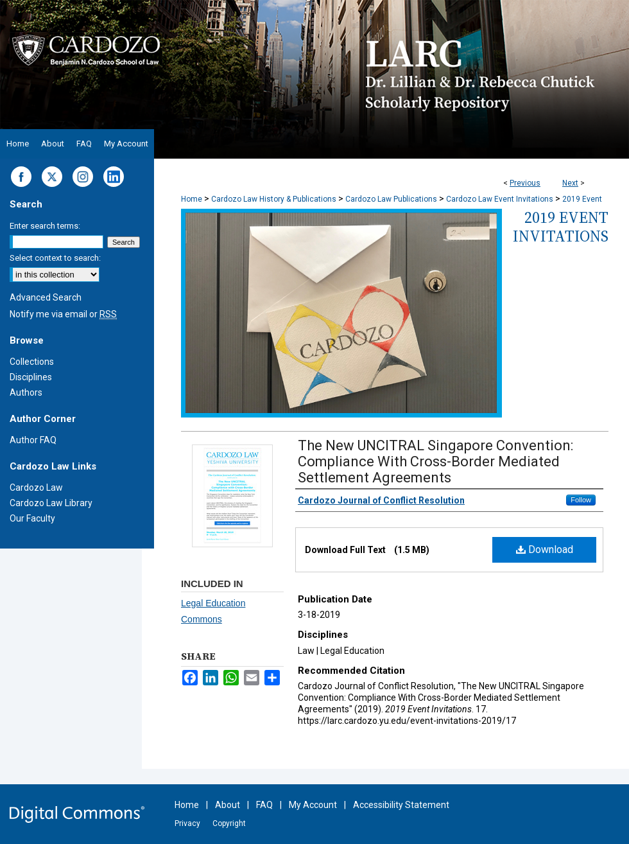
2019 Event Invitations (560, 227)
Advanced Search (46, 297)
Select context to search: (55, 258)
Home (191, 199)
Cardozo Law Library (51, 503)
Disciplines (31, 377)
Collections (32, 361)
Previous (525, 183)
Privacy (187, 823)
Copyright (229, 823)
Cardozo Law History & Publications (273, 199)
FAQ (264, 805)
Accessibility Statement (401, 805)
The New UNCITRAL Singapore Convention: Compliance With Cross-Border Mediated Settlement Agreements (435, 461)
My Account (313, 805)
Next (570, 183)
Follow (581, 500)
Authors (26, 392)
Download (544, 549)
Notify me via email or (63, 314)
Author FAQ (33, 440)
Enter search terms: (45, 226)
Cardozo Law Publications (391, 199)
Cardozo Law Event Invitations (499, 199)
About (227, 805)
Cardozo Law (36, 487)
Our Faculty (32, 518)
